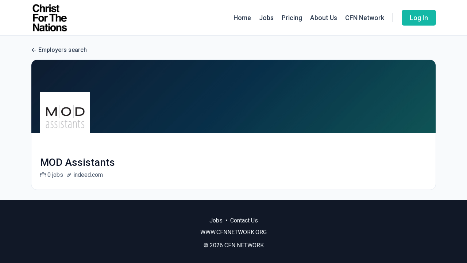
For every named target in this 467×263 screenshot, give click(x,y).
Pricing (292, 18)
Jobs (266, 18)
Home (242, 18)
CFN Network (364, 18)
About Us (323, 18)
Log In (419, 18)
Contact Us (244, 220)
